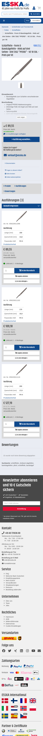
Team (8, 603)
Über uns (9, 601)
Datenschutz (10, 624)
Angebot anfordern (21, 276)
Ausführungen (20, 186)
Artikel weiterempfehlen (13, 177)
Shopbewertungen (12, 585)
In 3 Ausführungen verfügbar (14, 134)
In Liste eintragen (21, 281)
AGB (7, 619)
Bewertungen (9, 191)
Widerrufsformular (12, 621)
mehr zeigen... (21, 117)
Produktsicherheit (9, 244)
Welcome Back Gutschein (15, 576)
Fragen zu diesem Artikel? (13, 170)
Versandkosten (11, 583)
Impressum (10, 617)
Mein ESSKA (10, 580)
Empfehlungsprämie (13, 578)
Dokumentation (10, 163)
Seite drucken (10, 173)
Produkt (7, 186)
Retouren (9, 587)
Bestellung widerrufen (13, 590)
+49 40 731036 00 (11, 533)
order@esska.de (9, 560)
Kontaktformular (8, 563)
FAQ (7, 574)
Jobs (7, 605)
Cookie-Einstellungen (13, 626)
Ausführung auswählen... (21, 139)
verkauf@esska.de (14, 155)
